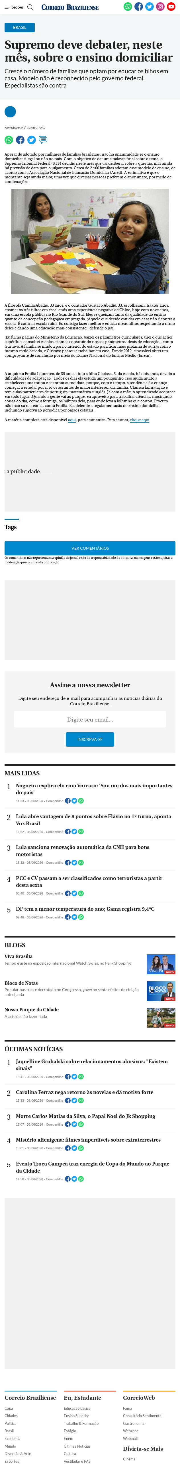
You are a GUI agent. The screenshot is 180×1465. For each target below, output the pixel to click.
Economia (13, 1438)
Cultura (70, 1453)
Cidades (11, 1415)
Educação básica (77, 1408)
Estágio (70, 1431)
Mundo (10, 1446)
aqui (72, 420)
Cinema (129, 1459)
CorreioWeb (139, 1398)
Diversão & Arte (18, 1453)
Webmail (130, 1438)
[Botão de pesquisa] (29, 7)
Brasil (9, 1431)
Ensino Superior (76, 1415)
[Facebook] (138, 9)
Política (11, 1423)
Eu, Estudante (82, 1398)
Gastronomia (133, 1423)
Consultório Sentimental (142, 1415)
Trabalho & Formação (81, 1423)
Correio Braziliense (30, 1398)
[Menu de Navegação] (14, 7)
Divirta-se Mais (143, 1449)
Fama (127, 1408)
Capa (9, 1408)
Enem (68, 1438)
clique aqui (139, 420)
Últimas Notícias (77, 1446)
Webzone (130, 1431)
